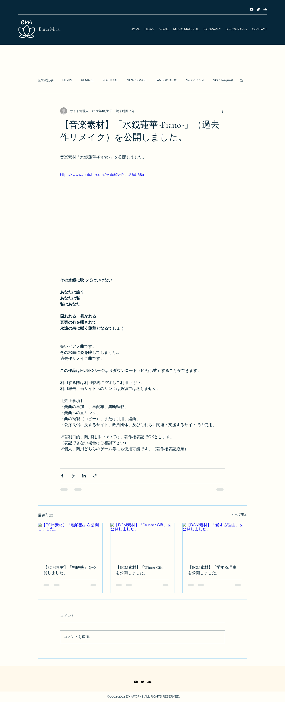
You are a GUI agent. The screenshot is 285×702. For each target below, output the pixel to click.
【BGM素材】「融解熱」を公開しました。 (69, 570)
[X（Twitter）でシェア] (73, 476)
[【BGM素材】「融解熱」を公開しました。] (70, 541)
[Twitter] (258, 9)
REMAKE (87, 80)
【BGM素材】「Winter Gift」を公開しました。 (141, 570)
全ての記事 (45, 80)
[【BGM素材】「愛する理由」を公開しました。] (215, 541)
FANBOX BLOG (166, 80)
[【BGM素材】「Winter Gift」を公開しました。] (142, 541)
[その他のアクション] (222, 111)
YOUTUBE (110, 80)
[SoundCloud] (265, 9)
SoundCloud (195, 80)
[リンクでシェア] (95, 476)
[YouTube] (251, 9)
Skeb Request (223, 80)
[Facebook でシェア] (62, 476)
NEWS (67, 80)
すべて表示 (239, 514)
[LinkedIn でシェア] (84, 476)
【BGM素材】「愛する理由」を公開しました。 (214, 570)
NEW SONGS (137, 80)
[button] (241, 80)
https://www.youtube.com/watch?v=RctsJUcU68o (102, 175)
